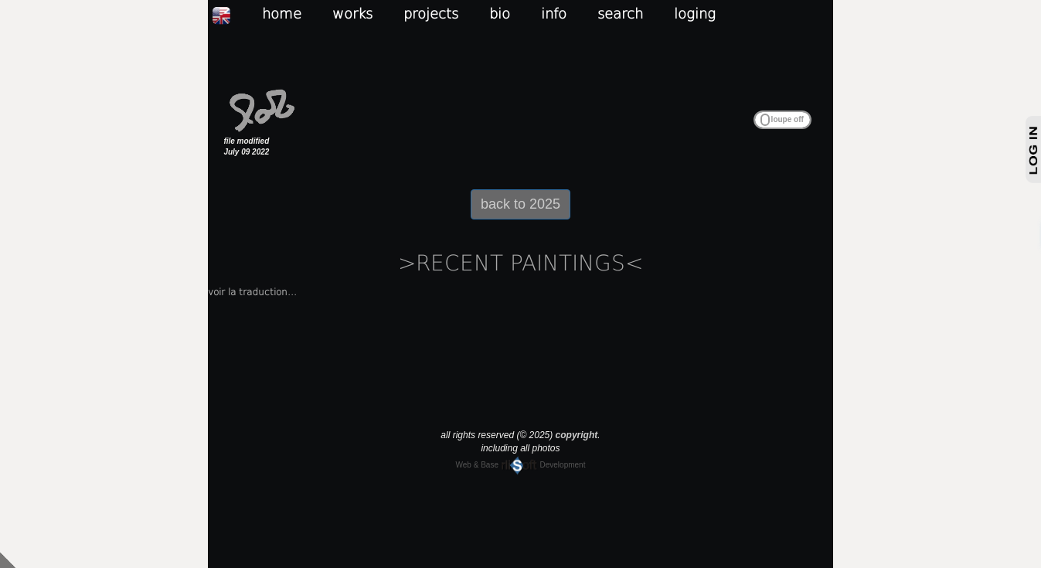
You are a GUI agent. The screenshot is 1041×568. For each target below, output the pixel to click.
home (281, 13)
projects (430, 13)
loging (695, 13)
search (620, 13)
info (553, 13)
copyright (577, 435)
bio (499, 13)
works (352, 13)
